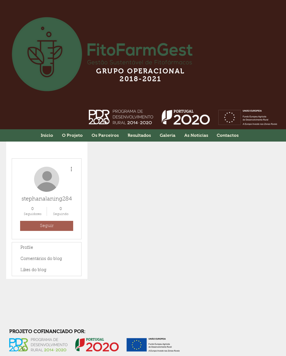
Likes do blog (33, 270)
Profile (26, 248)
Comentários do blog (41, 259)
